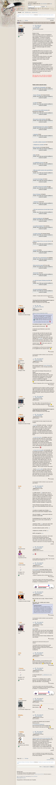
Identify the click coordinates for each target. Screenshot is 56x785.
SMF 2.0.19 (19, 776)
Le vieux (35, 425)
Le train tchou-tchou (37, 437)
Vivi (20, 547)
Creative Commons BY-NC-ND (39, 774)
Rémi (20, 359)
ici (41, 492)
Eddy (34, 629)
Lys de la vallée (39, 469)
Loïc (20, 622)
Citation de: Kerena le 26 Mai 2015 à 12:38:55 (40, 313)
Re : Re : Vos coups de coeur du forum (38, 307)
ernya (20, 25)
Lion (33, 554)
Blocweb (24, 777)
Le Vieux (40, 338)
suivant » (53, 18)
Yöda (20, 698)
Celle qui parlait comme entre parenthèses (42, 738)
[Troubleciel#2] (40, 110)
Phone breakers (36, 569)
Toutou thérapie (47, 365)
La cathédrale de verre (47, 674)
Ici (49, 527)
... (23, 20)
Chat (45, 316)
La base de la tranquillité (38, 450)
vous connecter (43, 3)
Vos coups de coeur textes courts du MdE (37, 26)
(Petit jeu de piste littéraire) (42, 241)
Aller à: (40, 766)
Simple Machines (28, 776)
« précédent (48, 18)
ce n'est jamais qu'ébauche (38, 724)
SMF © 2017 (23, 776)
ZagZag (21, 732)
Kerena (21, 563)
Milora (21, 305)
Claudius (39, 14)
